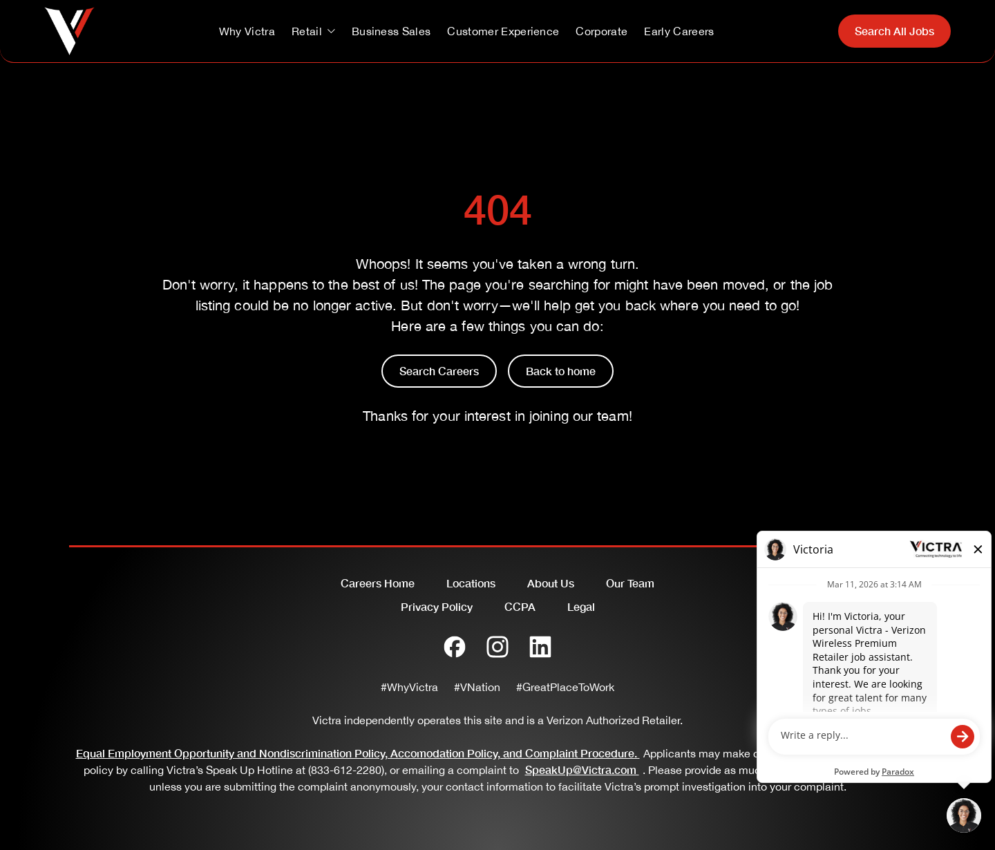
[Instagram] (497, 647)
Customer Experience (503, 31)
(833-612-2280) (346, 770)
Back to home (561, 370)
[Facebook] (455, 647)
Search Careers (439, 370)
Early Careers (679, 31)
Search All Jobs (894, 30)
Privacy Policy (437, 606)
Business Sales (391, 31)
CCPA (520, 606)
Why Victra (247, 31)
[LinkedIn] (540, 647)
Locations (470, 582)
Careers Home (378, 582)
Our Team (630, 582)
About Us (550, 582)
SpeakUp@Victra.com (584, 769)
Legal (581, 606)
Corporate (601, 31)
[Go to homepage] (69, 31)
